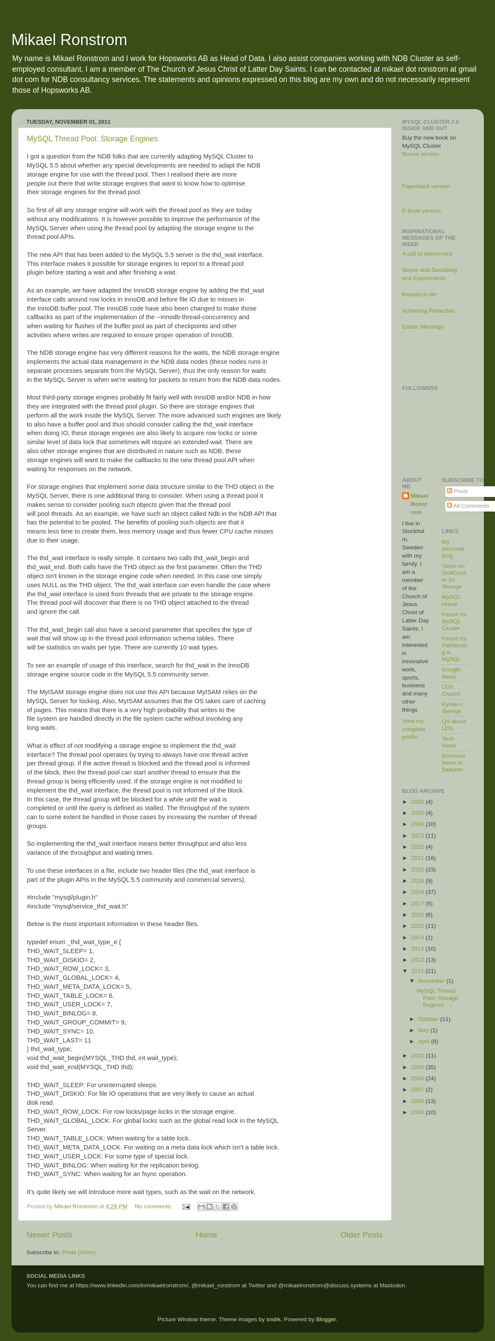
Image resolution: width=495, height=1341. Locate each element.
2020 (418, 869)
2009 (418, 1067)
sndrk (274, 1319)
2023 (418, 835)
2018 (418, 892)
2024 (418, 824)
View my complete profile (414, 729)
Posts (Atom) (78, 1252)
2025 (418, 813)
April (424, 1041)
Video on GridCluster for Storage (454, 576)
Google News (451, 673)
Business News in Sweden (453, 763)
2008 (418, 1078)
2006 (418, 1101)
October (429, 1019)
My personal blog (453, 549)
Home (206, 1234)
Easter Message (423, 326)
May (424, 1030)
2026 (418, 802)
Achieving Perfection (428, 311)
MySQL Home (451, 600)
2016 (418, 914)
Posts (457, 491)
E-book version (421, 210)
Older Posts (361, 1234)
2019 (418, 881)
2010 (418, 1055)
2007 (418, 1089)
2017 (418, 903)
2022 (418, 847)
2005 (418, 1112)
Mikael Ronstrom (70, 40)
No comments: (154, 1206)
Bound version (420, 154)
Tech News (449, 742)
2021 (418, 858)
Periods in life (419, 294)
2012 (418, 960)
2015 (418, 926)
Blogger (326, 1319)
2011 (418, 971)
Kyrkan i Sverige (452, 707)
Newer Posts (50, 1234)
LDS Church (451, 690)
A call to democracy (427, 253)
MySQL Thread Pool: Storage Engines (92, 138)
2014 (418, 937)
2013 (418, 948)
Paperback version (426, 186)
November (432, 981)
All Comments (468, 506)
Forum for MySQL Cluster (454, 621)
